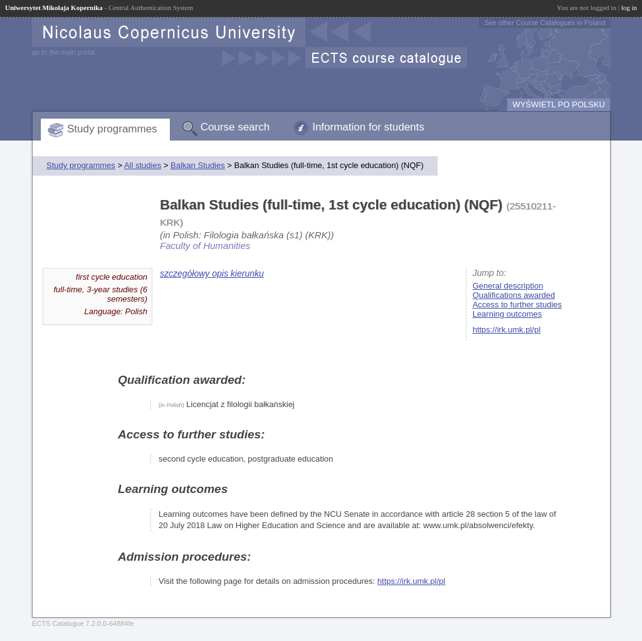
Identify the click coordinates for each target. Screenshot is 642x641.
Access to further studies (517, 304)
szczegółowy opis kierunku (212, 273)
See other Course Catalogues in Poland (545, 22)
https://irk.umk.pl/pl (506, 329)
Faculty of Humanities (205, 245)
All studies (142, 165)
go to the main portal (63, 52)
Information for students (368, 127)
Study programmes (112, 129)
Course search (235, 127)
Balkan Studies (198, 165)
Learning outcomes (507, 314)
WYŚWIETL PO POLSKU (558, 104)
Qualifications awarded (514, 295)
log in (629, 7)
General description (508, 285)
